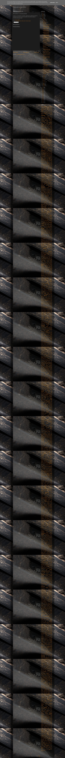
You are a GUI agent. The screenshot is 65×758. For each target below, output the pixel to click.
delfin (44, 184)
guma (41, 258)
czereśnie (51, 176)
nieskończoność (43, 419)
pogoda (45, 488)
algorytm (42, 113)
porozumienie (49, 498)
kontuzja (45, 327)
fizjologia (42, 235)
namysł (44, 400)
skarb (48, 602)
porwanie (46, 499)
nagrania (48, 398)
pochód (49, 481)
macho (42, 360)
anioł (51, 118)
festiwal (47, 233)
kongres (46, 321)
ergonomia (51, 225)
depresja (51, 188)
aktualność (44, 111)
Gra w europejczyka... (46, 43)
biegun (46, 147)
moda (51, 387)
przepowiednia (47, 535)
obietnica (46, 434)
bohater (45, 153)
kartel (45, 298)
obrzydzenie (44, 436)
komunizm (46, 318)
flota (43, 236)
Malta (47, 362)
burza (44, 160)
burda (51, 159)
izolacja (42, 285)
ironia (44, 284)
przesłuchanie (46, 537)
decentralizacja (45, 181)
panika (51, 460)
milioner (48, 381)
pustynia (48, 551)
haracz (46, 260)
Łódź (41, 359)
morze (46, 391)
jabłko (46, 285)
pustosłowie (45, 551)
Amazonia (42, 114)
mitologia (45, 384)
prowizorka (45, 524)
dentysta (51, 187)
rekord (49, 561)
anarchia (48, 117)
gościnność (42, 252)
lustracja (47, 356)
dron (51, 201)
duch (51, 202)
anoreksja (46, 119)
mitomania (47, 384)
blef (47, 150)
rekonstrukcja (46, 561)
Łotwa (51, 358)
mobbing (51, 386)
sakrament (42, 585)
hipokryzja (43, 264)
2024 (43, 15)
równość (42, 578)
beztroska (42, 145)
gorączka (51, 250)
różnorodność (46, 579)
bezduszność (42, 141)
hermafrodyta (42, 262)
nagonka (42, 398)
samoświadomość (43, 590)
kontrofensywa (43, 326)
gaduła (51, 240)
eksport (51, 218)
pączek (51, 467)
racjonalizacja (50, 552)
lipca (44, 77)
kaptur (46, 296)
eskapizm (48, 226)
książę (44, 340)
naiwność (42, 399)
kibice (42, 303)
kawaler (44, 301)
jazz (46, 287)
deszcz (51, 189)
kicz (44, 303)
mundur (50, 393)
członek (47, 177)
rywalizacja (47, 581)
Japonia (47, 286)
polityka (47, 492)
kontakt (47, 325)
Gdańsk (44, 243)
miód (49, 383)
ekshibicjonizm (42, 217)
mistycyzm (42, 384)
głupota (45, 248)
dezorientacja (48, 191)
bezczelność (46, 140)
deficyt (44, 182)
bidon (51, 146)
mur (51, 393)
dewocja (51, 190)
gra (50, 253)
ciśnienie (44, 170)
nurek (47, 433)
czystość (51, 178)
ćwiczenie (45, 179)
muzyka (47, 394)
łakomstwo (47, 357)
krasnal (45, 334)
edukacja (47, 213)
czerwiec (45, 177)
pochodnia (46, 481)
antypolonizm (50, 120)
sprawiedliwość (46, 616)
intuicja (51, 282)
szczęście (42, 636)
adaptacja (51, 107)
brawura (45, 155)
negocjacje (46, 406)
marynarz (45, 368)
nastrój (46, 403)
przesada (48, 536)
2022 (43, 18)
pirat (46, 475)
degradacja (42, 183)
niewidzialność (50, 425)
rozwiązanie (42, 577)
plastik (47, 477)
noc (51, 429)
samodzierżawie (43, 587)
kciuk (45, 302)
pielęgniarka (44, 471)
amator (51, 113)
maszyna (51, 369)
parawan (44, 463)
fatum (45, 232)
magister (42, 361)
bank (41, 137)
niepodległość (47, 415)
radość (50, 553)
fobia (45, 236)
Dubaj (50, 202)
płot (48, 479)
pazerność (44, 467)
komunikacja (42, 318)
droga (49, 201)
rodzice (46, 568)
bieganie (44, 147)
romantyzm (42, 569)
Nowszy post (15, 52)
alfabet (51, 112)
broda (42, 156)
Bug (51, 158)
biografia (42, 149)
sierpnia (44, 76)
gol (50, 249)
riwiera (47, 567)
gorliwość (42, 251)
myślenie (51, 394)
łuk (48, 359)
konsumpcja (43, 325)
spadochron (45, 612)
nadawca (42, 396)
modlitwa (44, 388)
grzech (44, 257)
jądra (47, 287)
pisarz (49, 475)
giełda (43, 245)
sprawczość (42, 616)
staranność (48, 620)
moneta (45, 389)
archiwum (46, 124)
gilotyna (51, 245)
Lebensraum (44, 73)
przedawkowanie (47, 529)
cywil (51, 173)
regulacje (51, 558)
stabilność (49, 617)
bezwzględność (48, 145)
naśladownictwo (50, 403)
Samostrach (44, 23)
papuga (44, 462)
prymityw (47, 525)
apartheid (45, 122)
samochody (43, 586)
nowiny (44, 432)
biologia (45, 149)
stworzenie (48, 626)
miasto (49, 377)
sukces (45, 628)
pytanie (44, 552)
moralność (48, 390)
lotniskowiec (49, 354)
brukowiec (51, 156)
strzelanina (50, 625)
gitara (47, 246)
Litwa (51, 351)
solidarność (42, 611)
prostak (44, 521)
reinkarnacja (50, 559)
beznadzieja (50, 142)
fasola (51, 231)
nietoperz (47, 422)
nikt (47, 429)
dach (47, 179)
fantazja (45, 231)
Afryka (49, 109)
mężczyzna (42, 377)
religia (47, 562)
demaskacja (42, 185)
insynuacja (51, 279)
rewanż (44, 566)
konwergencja (42, 328)
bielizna (51, 147)
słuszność (48, 607)
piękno (42, 473)
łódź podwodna (44, 359)
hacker (42, 259)
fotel (47, 237)
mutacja (42, 394)
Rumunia (42, 580)
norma (48, 430)
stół (51, 623)
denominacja (48, 187)
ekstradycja (42, 219)
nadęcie (48, 396)
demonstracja (43, 187)
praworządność (43, 512)
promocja (44, 520)
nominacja (42, 430)
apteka (42, 123)
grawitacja (48, 254)
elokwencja (51, 221)
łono (49, 358)
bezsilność (47, 144)
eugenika (49, 227)
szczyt (51, 636)
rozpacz (49, 574)
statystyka (50, 621)
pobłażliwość (42, 480)
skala (51, 601)
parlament (50, 463)
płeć (43, 479)
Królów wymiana (45, 66)
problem (51, 515)
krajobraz (51, 333)
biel (49, 147)
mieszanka (42, 379)
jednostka (42, 288)
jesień (45, 289)
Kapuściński (49, 296)
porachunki (51, 497)
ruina (51, 579)
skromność (49, 603)
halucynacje (49, 259)
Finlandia (51, 234)
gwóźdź (51, 258)
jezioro (47, 289)
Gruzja (49, 256)
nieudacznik (50, 422)
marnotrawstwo (50, 366)
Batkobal (44, 139)
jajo (49, 285)
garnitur (45, 241)
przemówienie (47, 534)
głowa (49, 247)
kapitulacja (42, 296)
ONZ (44, 448)
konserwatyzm (43, 324)
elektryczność (43, 221)
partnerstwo (44, 464)
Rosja (51, 569)
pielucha (51, 471)
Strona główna (26, 52)
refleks (48, 557)
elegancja (45, 220)
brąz (49, 155)
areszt (51, 124)
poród (51, 498)
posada (51, 499)
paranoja (50, 462)
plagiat (50, 476)
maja (44, 80)
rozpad (51, 574)
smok (47, 608)
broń (43, 156)
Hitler (47, 265)
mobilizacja (42, 387)
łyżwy (51, 359)
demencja (47, 185)
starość (51, 620)
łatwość (45, 358)
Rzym (43, 584)
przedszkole (42, 531)
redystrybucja (50, 556)
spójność (47, 615)
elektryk (46, 221)
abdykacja (42, 106)
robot (49, 567)
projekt (42, 519)
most (51, 391)
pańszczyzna (45, 461)
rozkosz (51, 572)
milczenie (46, 381)
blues (47, 151)
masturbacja (47, 369)
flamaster (48, 235)
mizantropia (50, 384)
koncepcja (42, 319)
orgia (47, 452)
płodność (46, 479)
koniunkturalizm (50, 321)
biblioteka (49, 146)
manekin (51, 364)
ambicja (51, 114)
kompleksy (42, 316)
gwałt (44, 258)
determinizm (46, 190)
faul (47, 232)
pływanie (51, 479)
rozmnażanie (43, 574)
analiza (46, 117)
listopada (44, 20)
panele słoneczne (48, 460)
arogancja (42, 126)
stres (45, 625)
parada (46, 462)
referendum (45, 557)
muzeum (44, 394)
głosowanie (46, 247)
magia (51, 360)
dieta (48, 192)
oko (44, 445)
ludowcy (51, 355)
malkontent (42, 362)
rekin (41, 560)
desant (42, 189)
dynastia (45, 205)
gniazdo (49, 248)
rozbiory (49, 570)
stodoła (44, 623)
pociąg (51, 481)
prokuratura (50, 519)
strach (42, 624)
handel (42, 260)
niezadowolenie (43, 427)
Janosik (44, 286)
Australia (44, 130)
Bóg (44, 154)
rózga (42, 579)
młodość (45, 385)
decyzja (48, 181)
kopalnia (51, 328)
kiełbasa (48, 303)
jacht (47, 285)
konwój (47, 328)
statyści (42, 622)
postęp (46, 501)
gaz (45, 242)
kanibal (49, 294)
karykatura (49, 298)
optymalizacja (45, 451)
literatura (46, 351)
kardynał (51, 297)
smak (44, 608)
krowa (42, 336)
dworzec (49, 203)
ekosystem (42, 216)
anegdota (42, 118)
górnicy (44, 253)
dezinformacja (45, 191)
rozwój (47, 577)
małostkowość (50, 362)
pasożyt (44, 465)
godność (46, 249)
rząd (51, 581)
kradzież (49, 333)
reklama (44, 560)
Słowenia (42, 606)
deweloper (48, 190)
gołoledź (44, 250)
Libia (49, 349)
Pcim (41, 468)
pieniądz (45, 472)
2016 (43, 94)
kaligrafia (45, 292)
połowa (51, 493)
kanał (44, 294)
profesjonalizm (46, 517)
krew (45, 335)
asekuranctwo (44, 127)
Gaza (47, 242)
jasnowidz (44, 287)
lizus (41, 352)
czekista (46, 176)
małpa (42, 363)
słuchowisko (42, 607)
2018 (43, 91)
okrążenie (51, 445)
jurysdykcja (42, 290)
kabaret (45, 290)
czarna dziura (47, 174)
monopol (51, 389)
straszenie (47, 624)
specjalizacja (50, 612)
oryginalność (44, 453)
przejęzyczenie (50, 531)
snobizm (46, 609)
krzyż (48, 339)
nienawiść (50, 412)
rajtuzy (46, 554)
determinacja (42, 190)
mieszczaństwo (46, 379)
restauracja (50, 565)
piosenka (48, 474)
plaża (51, 477)
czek (44, 176)
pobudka (48, 480)
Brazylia (48, 155)
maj (44, 361)
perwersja (44, 469)
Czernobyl (42, 177)
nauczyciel (50, 404)
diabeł (51, 191)
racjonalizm (42, 553)
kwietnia (44, 81)
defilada (46, 182)
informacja (50, 276)
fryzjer (47, 239)
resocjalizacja (47, 565)
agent (51, 109)
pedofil (45, 468)
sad (47, 584)
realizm (51, 555)
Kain (47, 291)
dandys (42, 180)
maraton (47, 365)
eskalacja (46, 226)
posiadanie (45, 500)
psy (45, 548)
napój (51, 400)
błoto (46, 152)
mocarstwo (48, 387)
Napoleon (49, 400)
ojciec (51, 444)
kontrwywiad (42, 327)
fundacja (51, 239)
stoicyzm (46, 623)
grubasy (42, 256)
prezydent (42, 515)
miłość (46, 382)
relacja (51, 561)
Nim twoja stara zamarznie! (46, 69)
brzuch (51, 157)
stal (48, 618)
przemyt (42, 535)
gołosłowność (46, 250)
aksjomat (51, 110)
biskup (48, 149)
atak (51, 128)
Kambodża (51, 292)
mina (48, 382)
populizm (46, 497)
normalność (42, 431)
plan (51, 476)
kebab (46, 302)
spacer (51, 611)
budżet (49, 158)
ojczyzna (42, 445)
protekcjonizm (42, 523)
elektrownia (50, 220)
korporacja (50, 329)
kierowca (51, 303)
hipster (48, 264)
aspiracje (51, 127)
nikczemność (45, 429)
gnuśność (42, 249)
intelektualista (46, 280)
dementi (51, 185)
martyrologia (50, 367)
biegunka (48, 147)
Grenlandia (42, 255)
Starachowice (45, 620)
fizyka (44, 235)
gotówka (51, 252)
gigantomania (48, 245)
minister (50, 382)
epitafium (46, 225)
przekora (51, 532)
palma (44, 459)
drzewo (46, 202)
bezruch (45, 144)
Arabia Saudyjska (49, 123)
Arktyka (48, 125)
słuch (51, 606)
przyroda (48, 544)
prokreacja (47, 519)
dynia (48, 205)
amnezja (42, 116)
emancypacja (44, 222)
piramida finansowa (43, 475)
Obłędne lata (44, 46)
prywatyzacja (42, 527)
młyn (51, 385)
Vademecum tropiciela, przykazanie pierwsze (46, 37)
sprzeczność (42, 617)
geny (41, 244)
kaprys (45, 296)
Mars (41, 367)
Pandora (44, 460)
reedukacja (42, 557)
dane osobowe (46, 180)
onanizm (42, 448)
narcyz (45, 401)
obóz (47, 435)
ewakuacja (50, 228)
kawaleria (46, 301)
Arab (44, 123)
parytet (49, 464)
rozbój (51, 570)
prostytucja (42, 522)
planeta (42, 477)
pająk (44, 458)
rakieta (49, 554)
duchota (42, 203)
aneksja (44, 118)
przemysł (51, 534)
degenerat (51, 182)
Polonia (51, 492)
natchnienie (42, 404)
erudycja (42, 226)
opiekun (47, 449)
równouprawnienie (46, 578)
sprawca (51, 615)
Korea (43, 329)
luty (50, 356)
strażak (42, 625)
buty (47, 160)
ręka (43, 567)
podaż (45, 483)
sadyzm (49, 584)
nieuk (51, 423)
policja (42, 490)
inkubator (51, 277)
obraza (51, 435)
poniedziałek (45, 495)
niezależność (47, 427)
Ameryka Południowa (49, 115)
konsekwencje (47, 323)
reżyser (42, 567)
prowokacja (48, 524)
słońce (48, 605)
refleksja (51, 557)
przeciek (42, 528)
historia (42, 265)
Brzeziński (47, 157)
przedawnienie (50, 529)
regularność (42, 559)
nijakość (42, 429)
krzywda (46, 339)
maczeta (44, 360)
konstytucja (47, 324)
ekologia (50, 215)
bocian (51, 152)
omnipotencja (50, 447)
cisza (42, 170)
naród (51, 401)
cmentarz (49, 170)
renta (43, 563)
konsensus (51, 323)
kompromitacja (47, 317)
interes (48, 281)
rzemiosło (42, 583)
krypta (51, 337)
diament (46, 192)
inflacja (45, 276)
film (42, 234)
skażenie (42, 603)
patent (51, 465)
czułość (42, 178)
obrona (42, 436)
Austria (47, 130)
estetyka (51, 226)
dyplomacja (43, 206)
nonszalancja (45, 430)
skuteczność (46, 604)
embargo (47, 222)
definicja (49, 182)
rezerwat (51, 566)
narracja (42, 402)
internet (51, 281)
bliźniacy (42, 151)
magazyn (49, 360)
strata (48, 624)
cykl (51, 172)
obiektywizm (42, 434)
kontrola (47, 326)
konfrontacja (42, 321)
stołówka (50, 623)
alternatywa (48, 113)
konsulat (51, 324)
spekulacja (42, 613)
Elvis (41, 222)
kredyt (51, 334)
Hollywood (46, 266)
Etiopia (45, 227)
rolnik (51, 568)
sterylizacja (47, 622)
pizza (43, 476)
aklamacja (49, 110)
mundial (47, 393)
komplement (46, 316)
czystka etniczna (47, 178)
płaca (51, 478)
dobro (51, 194)
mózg (51, 392)
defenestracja (50, 181)
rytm (43, 581)
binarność (51, 148)
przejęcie (47, 531)
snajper (44, 609)
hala (46, 259)
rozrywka (42, 575)
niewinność (42, 426)
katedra (49, 300)
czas (48, 175)
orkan (41, 453)
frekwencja (49, 238)
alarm (51, 111)
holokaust (50, 266)
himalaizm (45, 263)
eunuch (51, 227)
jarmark (49, 286)
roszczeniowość (43, 570)
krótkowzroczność (43, 337)
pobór (45, 480)
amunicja (48, 116)
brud (45, 156)
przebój (48, 527)
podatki (42, 483)
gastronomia (50, 241)
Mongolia (48, 389)
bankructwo (47, 137)
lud (44, 355)
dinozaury (51, 192)
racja (47, 552)
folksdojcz (49, 236)
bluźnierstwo (50, 151)
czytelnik (42, 179)
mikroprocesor (42, 381)
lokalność (48, 353)
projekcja (51, 518)
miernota (45, 378)
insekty (51, 278)
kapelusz (42, 295)
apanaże (47, 121)
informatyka (42, 277)
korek (45, 329)
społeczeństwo (43, 614)
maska (51, 368)
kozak (41, 333)
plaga (48, 476)
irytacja (46, 284)
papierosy (50, 461)
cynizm (42, 173)
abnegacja (45, 106)
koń (49, 328)
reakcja (49, 555)
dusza (47, 203)
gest (51, 244)
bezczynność (50, 140)
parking (47, 463)
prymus (49, 525)
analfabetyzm (43, 117)
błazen (42, 152)
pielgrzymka (48, 471)
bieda (42, 147)
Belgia (50, 139)
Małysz (44, 363)
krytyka (48, 338)
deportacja (45, 188)
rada (45, 553)
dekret (51, 183)
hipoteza (46, 264)
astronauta (42, 128)
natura (47, 404)
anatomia (51, 117)
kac (51, 290)
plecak (44, 478)
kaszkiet (48, 299)
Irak (50, 283)
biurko (51, 149)
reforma (42, 558)
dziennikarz (48, 211)
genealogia (46, 243)
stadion (45, 618)
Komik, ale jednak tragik (46, 56)
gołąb (41, 250)
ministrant (46, 383)
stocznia (42, 623)
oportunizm (44, 450)
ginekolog (45, 246)
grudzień (44, 256)
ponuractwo (50, 495)
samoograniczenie (43, 588)
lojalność (45, 353)
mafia (47, 360)
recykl (47, 556)
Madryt (45, 360)
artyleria (45, 126)
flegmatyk (51, 235)
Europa (42, 228)
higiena (42, 263)
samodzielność (50, 586)
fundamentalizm (43, 240)
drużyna (42, 202)
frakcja (42, 238)
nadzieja (45, 397)
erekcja (48, 225)
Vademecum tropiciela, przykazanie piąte (46, 28)
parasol (42, 463)
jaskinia (42, 287)
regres (49, 558)
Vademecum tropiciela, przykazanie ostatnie (46, 26)
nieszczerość (50, 420)
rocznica (42, 568)
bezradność (51, 143)
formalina (42, 237)
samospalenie (42, 589)
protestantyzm (50, 523)
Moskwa (49, 391)
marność (47, 366)
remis (51, 562)
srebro (44, 617)
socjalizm (45, 610)
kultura (47, 342)
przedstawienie (50, 530)
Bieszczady (42, 148)
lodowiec (46, 352)
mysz (49, 394)
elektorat (48, 220)
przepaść (44, 535)
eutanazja (47, 228)
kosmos (47, 331)
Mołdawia (51, 388)
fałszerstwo (49, 230)
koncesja (48, 319)
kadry (46, 291)
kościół (47, 332)
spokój (51, 613)
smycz (42, 609)
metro (42, 376)
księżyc (49, 340)
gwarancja (46, 258)
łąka (48, 358)
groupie (48, 255)
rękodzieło (45, 567)
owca (48, 456)
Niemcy (47, 411)
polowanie (42, 493)
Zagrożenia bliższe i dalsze (46, 52)
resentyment (44, 565)
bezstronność (50, 144)
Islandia (51, 284)
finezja (48, 234)
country (45, 171)
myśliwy (42, 395)
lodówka (49, 352)
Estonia (42, 227)
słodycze (42, 605)
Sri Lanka (47, 617)
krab (46, 333)
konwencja (50, 327)
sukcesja (48, 628)
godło (44, 249)
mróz (43, 393)
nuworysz (49, 433)
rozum (49, 576)
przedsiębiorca (46, 530)
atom (49, 129)
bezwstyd (45, 145)
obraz (49, 435)
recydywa (45, 556)
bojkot (47, 153)
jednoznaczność (47, 288)
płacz (41, 479)
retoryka (42, 566)
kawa (41, 301)
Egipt (45, 214)
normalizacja (50, 430)
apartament (42, 122)
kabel (46, 290)
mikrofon (51, 380)
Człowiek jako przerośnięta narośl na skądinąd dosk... (47, 49)
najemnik (45, 399)
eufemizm (47, 227)
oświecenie (42, 456)
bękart (42, 146)
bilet (46, 148)
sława (51, 604)
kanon (51, 294)
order (51, 451)
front (51, 238)
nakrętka (47, 399)
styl (45, 627)
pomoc (45, 494)
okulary (46, 446)
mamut (46, 364)
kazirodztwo (42, 302)
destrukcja (48, 189)
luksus (45, 356)
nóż (43, 433)
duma (44, 203)
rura (43, 580)
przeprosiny (50, 535)
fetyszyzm (49, 233)
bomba (42, 154)
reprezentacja (42, 564)
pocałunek (51, 480)
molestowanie (47, 388)
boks (51, 153)
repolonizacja (50, 563)
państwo (42, 461)
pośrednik (51, 501)
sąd (49, 593)
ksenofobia (50, 339)
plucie (47, 478)
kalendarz (50, 291)
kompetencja (50, 315)
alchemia (47, 112)
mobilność (45, 387)
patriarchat (46, 466)
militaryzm (51, 381)
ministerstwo (42, 383)
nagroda (51, 398)
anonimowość (42, 119)
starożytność (42, 621)
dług (41, 193)
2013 (43, 98)
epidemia (42, 225)
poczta (51, 482)
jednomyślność (50, 287)
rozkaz (42, 572)
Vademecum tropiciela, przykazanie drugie (46, 35)
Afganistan (44, 109)
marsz (44, 367)
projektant (44, 519)
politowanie (42, 492)
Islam (49, 284)
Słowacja (51, 605)
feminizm (42, 233)
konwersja (45, 328)
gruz (47, 256)
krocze (51, 335)
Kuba (41, 341)
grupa (46, 256)
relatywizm (44, 562)
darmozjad (51, 180)
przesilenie (42, 537)
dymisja (42, 205)
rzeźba (51, 583)
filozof (44, 234)
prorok (42, 521)
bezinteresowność (50, 141)
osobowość (42, 454)
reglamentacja (46, 558)
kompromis (42, 317)
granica (45, 254)
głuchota (42, 248)
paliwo (42, 459)
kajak (48, 291)
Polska (46, 493)
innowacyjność (47, 278)
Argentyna (42, 125)
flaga (46, 235)
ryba (48, 580)
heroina (45, 262)
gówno (48, 253)
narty (44, 402)
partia (42, 464)
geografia (44, 244)
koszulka (42, 332)
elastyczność (42, 220)
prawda (51, 509)
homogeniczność (43, 267)
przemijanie (50, 533)
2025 (43, 14)
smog (45, 608)
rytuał (44, 581)
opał (49, 448)
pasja (41, 465)
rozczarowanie (43, 571)
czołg (51, 177)
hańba (44, 260)
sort (49, 611)
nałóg (51, 399)
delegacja (42, 184)
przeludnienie (43, 533)
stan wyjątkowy (46, 619)
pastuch (46, 465)
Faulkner (49, 232)
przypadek (42, 544)
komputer (51, 317)
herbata (51, 261)
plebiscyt (42, 478)
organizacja (44, 452)
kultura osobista (50, 342)
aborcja (51, 106)
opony (42, 450)
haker (45, 259)
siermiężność (44, 600)
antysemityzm (43, 121)
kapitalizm (45, 295)
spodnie (48, 613)
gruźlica (51, 256)
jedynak (50, 288)
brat (51, 154)
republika (51, 564)
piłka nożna (49, 473)
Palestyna (50, 458)
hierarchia (51, 262)
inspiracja (42, 279)
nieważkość (51, 424)
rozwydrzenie (50, 577)
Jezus (49, 289)
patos (44, 466)
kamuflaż (48, 293)
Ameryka (43, 115)
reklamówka (50, 560)
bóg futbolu (46, 154)
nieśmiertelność (50, 421)
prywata (46, 526)
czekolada (48, 176)
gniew (51, 248)
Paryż (51, 464)
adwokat (51, 108)
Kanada (51, 293)
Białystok (47, 146)
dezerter (42, 191)
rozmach (47, 573)
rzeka (51, 582)
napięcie (46, 400)
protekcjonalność (50, 522)
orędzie (42, 452)
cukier (42, 172)
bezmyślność (46, 142)
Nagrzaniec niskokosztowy (46, 40)
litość (49, 351)
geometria (46, 244)
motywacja (45, 392)
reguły (45, 559)
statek (45, 621)
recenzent (42, 556)
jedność (44, 288)
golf (51, 249)
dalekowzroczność (50, 179)
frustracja (42, 239)
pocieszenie (42, 482)
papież (42, 462)
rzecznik (44, 582)
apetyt (47, 122)
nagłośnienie (50, 397)
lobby (44, 352)
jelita (51, 288)
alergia (49, 112)
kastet (51, 298)
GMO (47, 248)
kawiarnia (48, 301)
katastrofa (46, 300)
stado (47, 618)
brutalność (45, 157)
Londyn (51, 353)
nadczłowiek (45, 396)
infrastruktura (47, 277)
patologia (42, 466)
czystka (44, 178)
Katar (44, 300)
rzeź (49, 583)
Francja (44, 238)
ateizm (44, 129)
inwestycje (42, 283)
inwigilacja (45, 283)
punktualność (48, 550)
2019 (43, 90)
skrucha (42, 604)
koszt (49, 331)
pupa (51, 550)
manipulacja (42, 365)
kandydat (46, 294)
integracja (42, 280)
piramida (51, 474)
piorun (45, 474)
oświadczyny (50, 455)
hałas (51, 259)
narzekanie (46, 402)
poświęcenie (43, 502)
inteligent (42, 281)
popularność (42, 497)
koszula (51, 331)
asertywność (48, 127)
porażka (42, 498)
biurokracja (43, 150)
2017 (43, 92)
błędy (45, 152)
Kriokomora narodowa (46, 70)
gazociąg (51, 242)
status (47, 621)
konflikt (47, 320)
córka (47, 171)
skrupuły (44, 604)
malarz (51, 361)
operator (45, 449)
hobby (49, 265)
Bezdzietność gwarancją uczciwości (46, 42)
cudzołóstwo (50, 171)
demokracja (50, 186)
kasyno (44, 299)
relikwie (49, 562)
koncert (45, 319)
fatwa (46, 232)
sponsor (47, 614)
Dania (48, 180)
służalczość (50, 607)
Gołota (49, 250)
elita (48, 221)
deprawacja (48, 188)
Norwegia (46, 431)
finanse (46, 234)
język (51, 289)
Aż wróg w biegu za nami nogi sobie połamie (47, 65)
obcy (51, 433)
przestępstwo (50, 537)
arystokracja (50, 126)
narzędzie (49, 402)
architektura (42, 124)
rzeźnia (42, 584)
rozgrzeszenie (50, 571)
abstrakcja (42, 107)
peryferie (47, 469)
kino (48, 304)
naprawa (42, 401)
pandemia (42, 460)
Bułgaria (45, 159)
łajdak (45, 357)
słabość (49, 604)
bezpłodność (47, 143)
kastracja (42, 299)
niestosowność (42, 420)
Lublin (42, 355)
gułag (51, 257)
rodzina (48, 568)
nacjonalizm (50, 395)
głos (44, 247)
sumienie (51, 628)
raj (51, 553)
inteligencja (50, 280)
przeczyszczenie (43, 529)
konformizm (50, 320)
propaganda (47, 520)
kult (45, 342)
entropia (48, 224)
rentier (45, 563)
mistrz (51, 383)
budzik (47, 158)
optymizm (49, 451)
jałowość (42, 286)
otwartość (46, 456)
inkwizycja (42, 278)
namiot (42, 400)
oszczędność (50, 454)
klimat (46, 307)
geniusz (51, 243)
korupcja (47, 330)
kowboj (51, 332)
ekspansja (42, 218)
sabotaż (46, 584)
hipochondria (50, 263)
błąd (43, 152)
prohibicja (48, 518)
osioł (51, 453)
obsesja (48, 436)
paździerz (49, 467)
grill (44, 255)
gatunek (44, 242)
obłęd (51, 434)
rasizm (42, 555)
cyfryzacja (49, 172)
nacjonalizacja (46, 395)
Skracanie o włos (45, 59)
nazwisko (50, 405)
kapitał (49, 295)
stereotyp (44, 622)
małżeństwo (47, 363)
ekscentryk (48, 216)
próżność (44, 525)
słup (44, 607)
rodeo (44, 568)
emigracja (42, 223)
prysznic (42, 526)
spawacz (48, 612)
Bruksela (42, 157)
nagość (45, 398)
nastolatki (42, 403)
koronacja (48, 329)
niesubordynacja (46, 420)
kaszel (46, 299)
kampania (45, 293)
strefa (44, 625)
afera (42, 109)
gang (41, 241)
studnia (45, 626)
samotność (50, 590)
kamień (42, 293)
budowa (45, 158)
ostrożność (46, 454)
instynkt (45, 279)
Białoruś (44, 146)
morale (45, 390)
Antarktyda (42, 120)
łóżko (47, 359)
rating (44, 555)
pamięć (48, 459)
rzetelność (47, 583)
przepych (46, 536)
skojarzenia (44, 603)
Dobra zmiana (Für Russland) (47, 45)
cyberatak (47, 172)
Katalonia (42, 300)
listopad (42, 351)
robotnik (51, 567)
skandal (42, 602)
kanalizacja (42, 294)
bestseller (42, 140)
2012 (43, 99)
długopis (48, 193)
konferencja (50, 319)
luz (51, 356)
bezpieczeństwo (43, 143)
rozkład (44, 572)
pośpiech (48, 501)
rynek (42, 581)
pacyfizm (51, 457)
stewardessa (50, 622)
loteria (44, 354)
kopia (42, 329)
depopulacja (42, 188)
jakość (51, 285)
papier (48, 461)
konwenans (47, 327)
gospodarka (50, 251)
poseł (42, 500)
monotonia (42, 390)
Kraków (42, 334)
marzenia (47, 368)
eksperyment (48, 218)
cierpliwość (42, 169)
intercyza (45, 281)
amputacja (45, 116)
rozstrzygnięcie (42, 576)
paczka (42, 458)
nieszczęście (42, 421)
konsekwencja (43, 323)
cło (46, 170)
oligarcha (42, 447)
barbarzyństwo (43, 138)
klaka (50, 304)
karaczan (46, 297)
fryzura (49, 239)
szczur (49, 636)
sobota (48, 609)
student (42, 626)
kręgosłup (49, 335)
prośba (46, 522)
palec (48, 458)
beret (51, 139)
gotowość (49, 252)
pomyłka (48, 494)
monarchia (42, 389)
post (51, 500)
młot (50, 385)
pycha (42, 552)
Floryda (42, 236)
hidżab (47, 262)
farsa (49, 231)
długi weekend (45, 193)
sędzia (44, 599)
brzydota (42, 158)
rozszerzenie (46, 576)
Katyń (51, 300)
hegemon (45, 261)
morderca (42, 391)
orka (51, 452)
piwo (41, 476)
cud (48, 171)
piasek (50, 470)
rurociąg (45, 580)
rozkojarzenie (47, 572)
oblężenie (49, 434)
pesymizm (50, 469)
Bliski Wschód (50, 150)
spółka (49, 615)
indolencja (43, 275)
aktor (42, 111)
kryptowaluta (42, 338)
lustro (49, 356)
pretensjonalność (47, 514)
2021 (43, 87)
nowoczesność (46, 432)
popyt (48, 497)
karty (47, 298)
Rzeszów (45, 583)
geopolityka (49, 244)
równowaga (50, 578)
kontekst (51, 325)
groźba (50, 255)
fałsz (47, 230)
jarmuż (51, 286)
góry (46, 253)
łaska (43, 358)
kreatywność (48, 334)
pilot (45, 473)
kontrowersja (50, 326)
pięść (44, 473)
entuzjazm (50, 224)
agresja (42, 110)
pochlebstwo (42, 481)
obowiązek (45, 435)
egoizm (51, 214)
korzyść (51, 330)
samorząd (27, 20)
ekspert (45, 218)
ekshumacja (46, 217)
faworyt (51, 232)
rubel (48, 579)
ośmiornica (47, 455)
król (44, 336)
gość (44, 252)
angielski (47, 118)
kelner (48, 302)
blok (46, 151)
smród (49, 608)
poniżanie (48, 495)
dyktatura (42, 204)
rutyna (47, 580)
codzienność (42, 171)
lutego (44, 84)
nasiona (51, 402)
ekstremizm (50, 219)
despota (46, 189)
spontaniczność (50, 614)
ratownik (47, 555)
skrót (51, 603)
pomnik (42, 494)
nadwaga (42, 397)
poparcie (42, 496)
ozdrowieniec (42, 457)
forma (51, 236)
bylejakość (50, 160)
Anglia (49, 118)
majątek (46, 361)
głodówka (42, 247)
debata (42, 181)
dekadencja (45, 183)
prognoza (46, 518)
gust (43, 258)
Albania (44, 112)
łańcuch (42, 358)
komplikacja (50, 316)
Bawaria (46, 139)
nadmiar (50, 396)
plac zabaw (45, 476)
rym (51, 580)
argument (45, 125)
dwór (51, 203)
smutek (51, 608)
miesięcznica (50, 378)
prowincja (42, 524)
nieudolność (42, 423)
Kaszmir (50, 299)
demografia (43, 186)
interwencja (47, 282)
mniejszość (47, 386)
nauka (42, 405)
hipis (47, 263)
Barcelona (47, 138)
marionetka (42, 366)
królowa (51, 336)
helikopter (48, 261)
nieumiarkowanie (43, 424)
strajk (44, 624)
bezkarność (42, 142)
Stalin (50, 618)
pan (49, 459)
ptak (41, 550)
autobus (51, 130)
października (45, 22)
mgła (45, 377)
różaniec (44, 579)
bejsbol (48, 139)
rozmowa (47, 574)
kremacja (42, 335)
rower (46, 570)
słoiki (44, 605)
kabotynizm (49, 290)
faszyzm (42, 232)
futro (48, 240)
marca (44, 83)
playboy (49, 477)
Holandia (42, 266)
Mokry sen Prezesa (45, 47)
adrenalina (48, 108)
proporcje (51, 520)
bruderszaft (47, 156)
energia (45, 224)
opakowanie (46, 448)
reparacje (47, 563)
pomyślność (42, 495)
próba (51, 524)
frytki (45, 239)
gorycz (46, 251)
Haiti (43, 259)
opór (41, 451)
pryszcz (51, 525)
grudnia (44, 19)
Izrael (44, 285)
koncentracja (50, 318)
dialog (44, 192)
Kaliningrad (48, 292)
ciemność (45, 168)
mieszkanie (50, 379)
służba (42, 608)
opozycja (50, 450)
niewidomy (47, 425)
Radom (48, 553)
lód (51, 354)
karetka (42, 298)
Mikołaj (49, 380)
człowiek (49, 177)
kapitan (51, 295)
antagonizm (50, 119)
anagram (51, 116)
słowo (49, 606)
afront (47, 109)
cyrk (46, 173)
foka (46, 236)
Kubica (45, 341)
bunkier (47, 159)
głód (51, 247)
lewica (42, 349)
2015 (43, 95)
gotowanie (47, 252)
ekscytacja (50, 216)
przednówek (42, 530)
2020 (43, 88)
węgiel (30, 20)
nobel (20, 20)
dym (51, 204)
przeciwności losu (49, 528)
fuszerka (46, 240)
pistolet (51, 475)
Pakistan (46, 458)
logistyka (42, 353)
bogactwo (42, 153)
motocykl (42, 392)
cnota (51, 170)
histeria (51, 264)
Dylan (45, 204)
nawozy (45, 405)
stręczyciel (47, 625)
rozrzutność (46, 575)
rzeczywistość (48, 582)
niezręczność (47, 428)
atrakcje (51, 129)
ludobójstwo (47, 355)
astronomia (45, 128)
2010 (43, 102)
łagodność (42, 357)
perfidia (49, 468)
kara (51, 296)
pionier (44, 474)
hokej (51, 265)
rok (49, 568)
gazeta (49, 242)
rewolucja (47, 566)
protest (24, 20)
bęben (51, 145)
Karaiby (49, 297)
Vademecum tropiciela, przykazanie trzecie (46, 33)
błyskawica (49, 152)
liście (44, 351)
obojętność (42, 435)
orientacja (49, 452)
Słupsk (46, 607)
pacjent (48, 457)
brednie (51, 155)
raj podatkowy (43, 554)
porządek (49, 499)
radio (46, 553)
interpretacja (42, 282)
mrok (41, 393)
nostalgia (49, 431)
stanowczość (42, 620)
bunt (49, 159)
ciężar (45, 169)
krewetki (47, 335)
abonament (48, 106)
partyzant (47, 464)
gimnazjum (42, 246)
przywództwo (50, 546)
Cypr (44, 173)
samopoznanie (47, 588)
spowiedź (44, 615)
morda (51, 390)
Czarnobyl (51, 174)
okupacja (51, 446)
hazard (42, 261)
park (45, 463)
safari (51, 584)
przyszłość (50, 545)
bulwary (42, 159)
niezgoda (51, 427)
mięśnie (44, 380)
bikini (44, 148)
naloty (49, 399)
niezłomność (43, 428)
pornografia (45, 498)
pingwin (42, 474)
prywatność (50, 526)
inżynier (49, 283)
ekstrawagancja (46, 219)
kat (51, 299)
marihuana (50, 365)
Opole (51, 449)
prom (41, 520)
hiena (48, 262)
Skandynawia (45, 602)
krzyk (43, 339)
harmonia (51, 260)
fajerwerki (43, 230)
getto (41, 245)
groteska (46, 255)
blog (44, 151)
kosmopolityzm (43, 331)
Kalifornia (42, 292)
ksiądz (42, 340)
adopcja (45, 108)
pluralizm (49, 478)
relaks (42, 562)
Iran (51, 283)
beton (44, 140)
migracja (46, 380)
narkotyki (48, 401)
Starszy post (36, 52)
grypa (41, 257)
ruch (50, 579)
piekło (42, 471)
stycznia (44, 85)
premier (49, 513)
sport (42, 615)
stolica (48, 623)
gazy (41, 243)
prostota (51, 521)
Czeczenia (42, 176)
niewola (46, 426)
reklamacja (47, 560)
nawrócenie (47, 405)
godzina (49, 249)
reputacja (42, 565)
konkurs (49, 322)
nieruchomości (50, 418)
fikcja (51, 233)
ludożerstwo (42, 356)
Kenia (50, 302)
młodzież (48, 385)
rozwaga (51, 576)
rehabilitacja (47, 559)
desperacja (44, 189)
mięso (42, 380)
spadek (42, 612)
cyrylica (49, 173)
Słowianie (45, 606)
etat (43, 227)
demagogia (50, 184)
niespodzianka (47, 419)
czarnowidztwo (42, 175)
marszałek (46, 367)
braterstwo (42, 155)
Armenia (51, 125)
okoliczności (47, 445)
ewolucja (45, 229)
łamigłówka (50, 357)
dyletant (50, 204)
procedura (45, 516)
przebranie (51, 527)
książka (46, 340)
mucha (45, 393)
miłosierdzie (42, 382)
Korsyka (45, 330)
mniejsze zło (43, 386)
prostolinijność (47, 521)
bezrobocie (42, 144)
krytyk (46, 338)
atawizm (42, 129)
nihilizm (51, 428)
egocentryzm (48, 214)
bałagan (42, 136)
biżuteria (46, 150)
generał (49, 243)
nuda (45, 433)
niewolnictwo (50, 426)
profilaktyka (42, 518)
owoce (51, 456)
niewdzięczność (43, 425)
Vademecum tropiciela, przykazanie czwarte (46, 31)
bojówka (49, 153)
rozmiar (51, 573)
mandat (48, 364)
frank (46, 238)
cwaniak (44, 172)
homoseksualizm (48, 267)
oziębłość (46, 457)
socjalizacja (42, 610)
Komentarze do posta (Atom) (20, 54)
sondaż (48, 611)
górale (42, 253)
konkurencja (45, 322)
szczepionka (46, 635)
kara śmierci (43, 297)
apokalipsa (50, 122)
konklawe (42, 322)
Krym (47, 337)
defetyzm (42, 182)
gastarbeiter (47, 241)
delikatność (47, 184)
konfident (42, 320)
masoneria (44, 369)
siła (43, 601)
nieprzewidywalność (43, 417)
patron (42, 467)
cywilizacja (43, 174)
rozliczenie (42, 573)
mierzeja (48, 378)
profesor (51, 517)
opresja (43, 451)
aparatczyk (51, 121)
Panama (51, 459)
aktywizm (47, 111)
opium (49, 449)
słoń (46, 605)
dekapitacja (48, 183)
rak (47, 554)
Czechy (51, 175)
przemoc (42, 534)
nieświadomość (43, 422)
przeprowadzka (42, 536)
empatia (51, 223)
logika (51, 352)
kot (49, 332)
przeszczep (47, 538)
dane (43, 180)
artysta (47, 126)
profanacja (42, 517)
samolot (47, 587)
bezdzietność (45, 141)
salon (46, 585)
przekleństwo (42, 532)
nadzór (48, 397)
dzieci (51, 210)
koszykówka (44, 332)
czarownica (46, 175)
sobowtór (51, 609)
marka (44, 366)
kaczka (42, 291)
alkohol (45, 113)
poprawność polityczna (48, 496)
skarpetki (51, 602)
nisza (48, 429)
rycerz (50, 580)
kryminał (49, 337)
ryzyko (50, 581)
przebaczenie (46, 527)
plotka (46, 478)
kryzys (51, 338)
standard (51, 619)
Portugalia (43, 499)
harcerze (48, 260)
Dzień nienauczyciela (46, 51)
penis (46, 468)
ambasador (46, 114)
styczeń (51, 626)
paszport (48, 465)
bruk (49, 156)
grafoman (42, 254)
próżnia (42, 525)
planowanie (44, 477)
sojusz (51, 610)
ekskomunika (50, 217)
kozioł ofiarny (18, 20)
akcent (44, 110)
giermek (45, 245)
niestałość (51, 419)
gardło (43, 241)
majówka (49, 361)
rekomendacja (42, 561)
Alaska (42, 112)
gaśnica (42, 242)
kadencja (44, 291)
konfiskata (45, 320)
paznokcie (47, 467)
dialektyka (42, 192)
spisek (46, 613)
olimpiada (46, 447)
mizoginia (42, 385)
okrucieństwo (42, 446)
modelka (42, 388)
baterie (42, 139)
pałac (45, 459)
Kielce (46, 303)
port (41, 499)
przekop (47, 532)
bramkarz (50, 154)
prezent (51, 514)
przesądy (51, 536)
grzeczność (46, 257)
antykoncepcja (46, 120)
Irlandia (42, 284)
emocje (48, 223)
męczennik (47, 376)
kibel (51, 302)
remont (42, 563)
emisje (46, 223)
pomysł (51, 494)
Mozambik (49, 392)
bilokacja (48, 148)
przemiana (47, 533)
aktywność (49, 111)
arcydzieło (48, 124)
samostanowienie (50, 589)
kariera (44, 298)
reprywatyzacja (47, 564)
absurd (48, 107)
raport (51, 554)
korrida (42, 330)
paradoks (48, 462)
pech (43, 468)
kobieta (51, 309)
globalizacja (50, 246)
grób (51, 255)
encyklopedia (42, 224)
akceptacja (46, 110)
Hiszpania (45, 265)
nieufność (47, 423)
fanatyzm (42, 231)
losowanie (42, 354)
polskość (49, 493)
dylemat (47, 204)
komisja (45, 314)
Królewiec (47, 336)
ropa (46, 569)
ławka (47, 358)
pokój (22, 20)
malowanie (45, 362)
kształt (51, 340)
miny (47, 383)
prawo (46, 511)
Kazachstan (51, 301)
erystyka (44, 226)
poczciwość (48, 482)
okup (48, 446)
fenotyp (45, 233)
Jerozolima (42, 289)
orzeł (47, 453)
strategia (51, 624)
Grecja (51, 254)
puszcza (51, 551)
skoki (46, 603)
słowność (47, 606)
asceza (42, 127)
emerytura (50, 222)
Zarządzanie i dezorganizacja (47, 24)
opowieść (47, 450)
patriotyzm (50, 466)
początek (46, 482)
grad (51, 253)
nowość (49, 432)
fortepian (46, 237)
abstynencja (45, 107)
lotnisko (46, 354)
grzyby (49, 257)
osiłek (49, 453)
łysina (49, 359)
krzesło (42, 339)
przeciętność (45, 528)
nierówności (42, 418)
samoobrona (50, 587)
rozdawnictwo (47, 571)
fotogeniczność (50, 237)
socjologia (48, 610)
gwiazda (49, 258)
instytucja (48, 279)
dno (49, 193)
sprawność (51, 616)
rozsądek (51, 575)
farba (47, 231)
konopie (51, 322)
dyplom (51, 205)
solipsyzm (45, 611)
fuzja (49, 240)
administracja (42, 108)
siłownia (45, 601)
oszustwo (42, 455)
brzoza (49, 157)
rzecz (41, 582)
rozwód (45, 577)
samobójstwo (50, 585)
